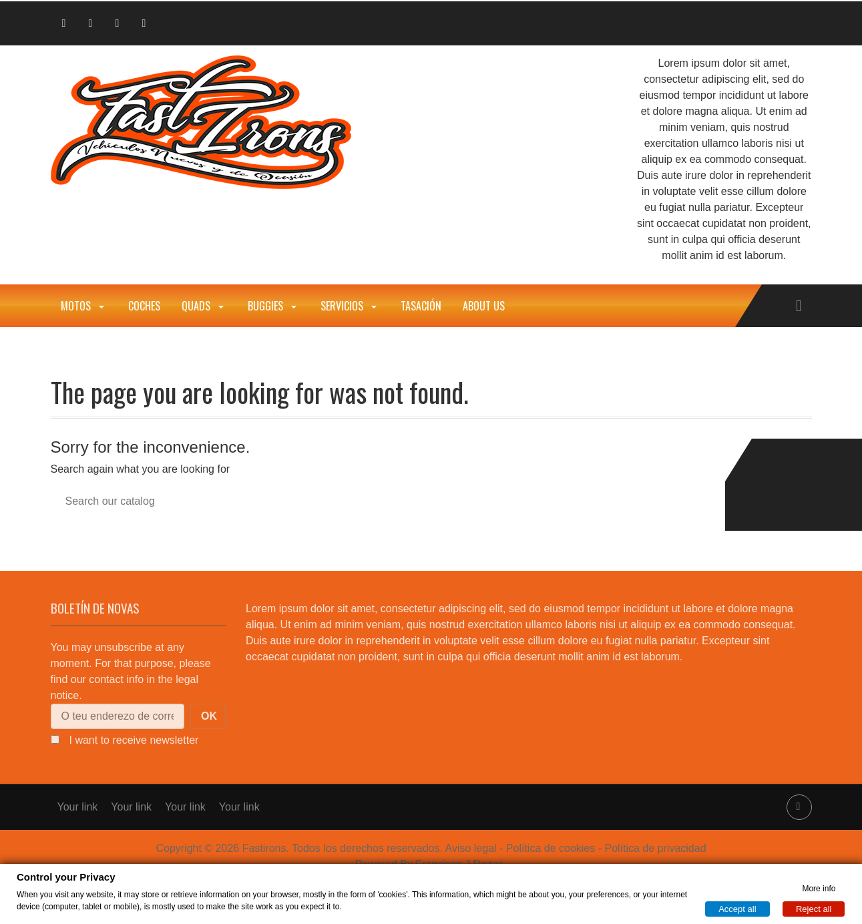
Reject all (813, 908)
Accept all (737, 908)
